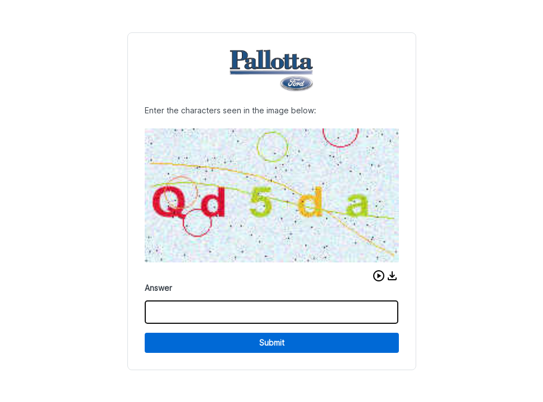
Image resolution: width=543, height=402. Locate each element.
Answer (158, 288)
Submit (271, 342)
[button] (378, 276)
